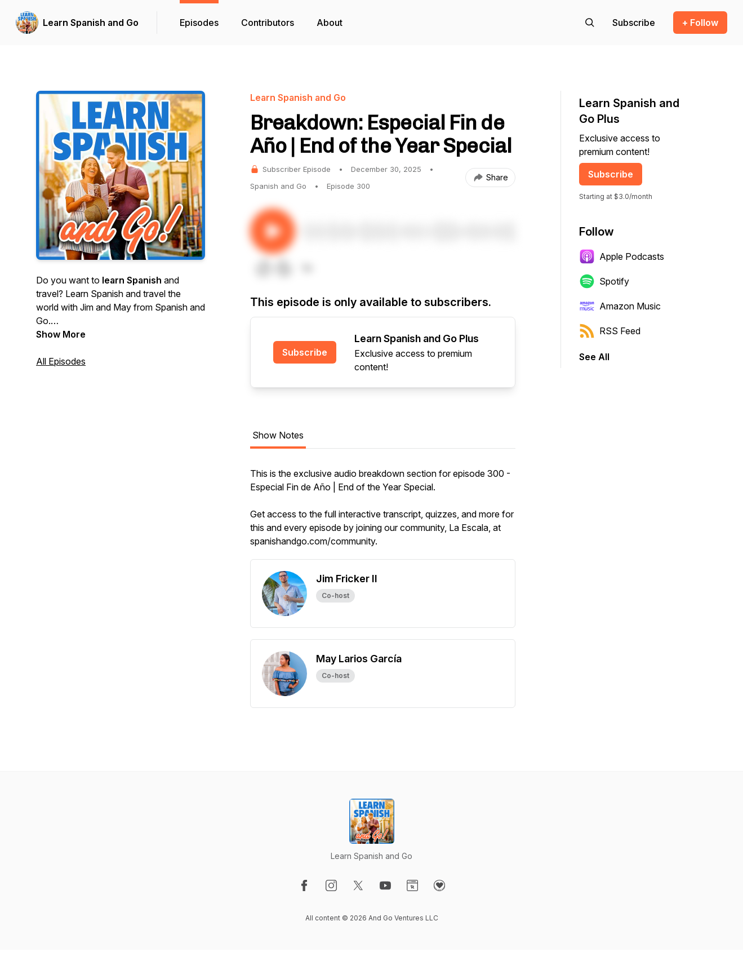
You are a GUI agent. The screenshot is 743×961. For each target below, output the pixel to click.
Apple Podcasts (621, 256)
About (329, 22)
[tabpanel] (382, 513)
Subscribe (304, 352)
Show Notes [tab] (278, 435)
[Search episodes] (589, 22)
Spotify (604, 281)
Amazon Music (620, 306)
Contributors (267, 22)
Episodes (199, 22)
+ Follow (700, 22)
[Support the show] (633, 22)
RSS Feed (609, 331)
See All (594, 356)
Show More (61, 334)
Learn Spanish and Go (91, 22)
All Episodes (61, 361)
